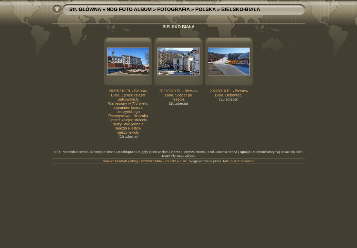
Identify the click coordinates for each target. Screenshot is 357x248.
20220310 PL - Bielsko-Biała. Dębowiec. (229, 93)
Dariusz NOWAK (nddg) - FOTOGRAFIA (132, 161)
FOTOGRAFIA (173, 9)
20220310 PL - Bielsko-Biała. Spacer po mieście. (178, 95)
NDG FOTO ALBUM (129, 9)
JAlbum (227, 161)
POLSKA (205, 9)
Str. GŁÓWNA (85, 9)
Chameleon (245, 161)
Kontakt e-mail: (176, 161)
